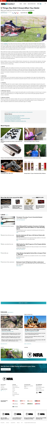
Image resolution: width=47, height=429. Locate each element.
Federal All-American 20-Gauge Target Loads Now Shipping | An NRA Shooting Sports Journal (17, 207)
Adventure (36, 331)
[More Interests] (13, 312)
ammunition (13, 112)
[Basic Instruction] (7, 343)
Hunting (19, 265)
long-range (24, 112)
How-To (2, 347)
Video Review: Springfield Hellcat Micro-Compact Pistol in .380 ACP (31, 253)
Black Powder (8, 331)
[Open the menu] (40, 4)
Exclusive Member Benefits (40, 387)
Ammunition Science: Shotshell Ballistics (12, 117)
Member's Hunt (27, 331)
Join (8, 0)
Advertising (2, 387)
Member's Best (32, 331)
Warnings (18, 422)
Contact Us (2, 385)
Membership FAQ (38, 388)
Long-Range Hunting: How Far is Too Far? (13, 119)
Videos (24, 3)
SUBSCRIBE (6, 369)
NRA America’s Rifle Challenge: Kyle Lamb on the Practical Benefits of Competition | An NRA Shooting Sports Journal (10, 337)
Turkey (12, 331)
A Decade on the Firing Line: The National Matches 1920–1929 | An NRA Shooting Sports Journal (35, 340)
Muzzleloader (3, 331)
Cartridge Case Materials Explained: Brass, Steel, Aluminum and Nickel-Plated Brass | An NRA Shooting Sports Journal (29, 207)
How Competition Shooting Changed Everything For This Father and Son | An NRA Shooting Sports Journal (35, 334)
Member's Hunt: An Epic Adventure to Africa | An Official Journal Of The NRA (35, 329)
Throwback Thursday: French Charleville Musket (29, 217)
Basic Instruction (32, 3)
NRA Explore (26, 388)
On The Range (15, 392)
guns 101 (9, 112)
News (21, 3)
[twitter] (16, 12)
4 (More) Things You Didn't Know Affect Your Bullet (14, 115)
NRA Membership (38, 385)
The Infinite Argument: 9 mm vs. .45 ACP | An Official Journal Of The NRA (5, 207)
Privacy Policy (2, 422)
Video (19, 258)
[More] (8, 214)
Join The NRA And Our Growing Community (17, 418)
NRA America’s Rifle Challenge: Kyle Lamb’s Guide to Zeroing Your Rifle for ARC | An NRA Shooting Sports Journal (11, 340)
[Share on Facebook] (13, 12)
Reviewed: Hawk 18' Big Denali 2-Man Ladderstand (30, 262)
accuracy (17, 112)
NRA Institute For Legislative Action (28, 386)
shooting (20, 112)
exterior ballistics (29, 112)
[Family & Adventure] (31, 343)
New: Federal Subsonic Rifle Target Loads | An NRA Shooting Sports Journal (40, 207)
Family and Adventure (16, 387)
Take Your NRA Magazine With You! (5, 418)
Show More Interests (29, 359)
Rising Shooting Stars (16, 394)
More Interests (10, 312)
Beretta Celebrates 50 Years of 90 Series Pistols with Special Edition (30, 235)
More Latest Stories (27, 302)
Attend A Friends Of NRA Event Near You (41, 418)
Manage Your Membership (40, 390)
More (6, 214)
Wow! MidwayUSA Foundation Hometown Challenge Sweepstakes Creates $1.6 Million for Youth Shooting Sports (30, 227)
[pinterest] (18, 12)
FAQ (21, 422)
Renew (11, 0)
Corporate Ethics (13, 422)
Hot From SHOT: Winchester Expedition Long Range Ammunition (17, 118)
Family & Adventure (21, 249)
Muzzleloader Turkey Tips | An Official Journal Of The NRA (9, 329)
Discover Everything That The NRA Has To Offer (29, 418)
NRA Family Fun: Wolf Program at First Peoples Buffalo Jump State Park (31, 244)
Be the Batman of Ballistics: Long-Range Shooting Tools (15, 121)
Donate (13, 0)
